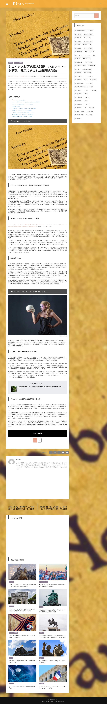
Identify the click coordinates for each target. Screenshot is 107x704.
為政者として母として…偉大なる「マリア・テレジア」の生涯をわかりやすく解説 (52, 611)
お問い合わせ (56, 699)
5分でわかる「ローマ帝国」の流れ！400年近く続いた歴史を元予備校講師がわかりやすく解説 (22, 610)
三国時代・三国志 (81, 65)
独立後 (92, 107)
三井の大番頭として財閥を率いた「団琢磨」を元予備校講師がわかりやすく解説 (21, 508)
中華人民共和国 (87, 69)
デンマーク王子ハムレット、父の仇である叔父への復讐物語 (26, 102)
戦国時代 (79, 93)
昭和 (86, 100)
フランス (42, 632)
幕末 (92, 86)
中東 (78, 69)
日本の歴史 (79, 97)
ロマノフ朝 (79, 62)
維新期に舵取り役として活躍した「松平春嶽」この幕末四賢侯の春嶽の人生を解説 (53, 508)
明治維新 (79, 100)
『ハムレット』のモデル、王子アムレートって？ (23, 112)
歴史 (87, 104)
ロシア (78, 58)
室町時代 (89, 83)
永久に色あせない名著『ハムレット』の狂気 (22, 116)
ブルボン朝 (79, 51)
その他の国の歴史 (81, 30)
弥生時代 (94, 90)
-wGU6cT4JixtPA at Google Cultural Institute (34, 224)
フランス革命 (88, 48)
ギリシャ (79, 41)
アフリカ (79, 34)
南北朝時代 (88, 72)
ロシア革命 (87, 58)
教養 (86, 93)
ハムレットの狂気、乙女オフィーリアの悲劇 (22, 104)
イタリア (11, 606)
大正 (86, 79)
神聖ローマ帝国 (80, 111)
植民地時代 (79, 104)
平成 (86, 90)
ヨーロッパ (79, 55)
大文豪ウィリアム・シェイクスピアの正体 (22, 110)
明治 (87, 97)
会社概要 (50, 699)
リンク (48, 226)
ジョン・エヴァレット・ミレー (15, 224)
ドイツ (41, 607)
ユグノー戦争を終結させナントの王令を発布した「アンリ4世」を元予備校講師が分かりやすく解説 (52, 636)
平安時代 (79, 90)
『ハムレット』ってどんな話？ (19, 100)
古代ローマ (90, 76)
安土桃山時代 (80, 83)
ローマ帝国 (89, 62)
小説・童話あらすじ (82, 86)
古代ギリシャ (80, 76)
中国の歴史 (92, 65)
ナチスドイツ (87, 44)
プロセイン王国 (90, 51)
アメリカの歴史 (89, 34)
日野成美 (18, 459)
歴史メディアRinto (12, 76)
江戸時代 (79, 107)
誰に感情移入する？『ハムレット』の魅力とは (23, 114)
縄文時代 (91, 111)
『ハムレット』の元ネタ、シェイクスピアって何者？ (24, 108)
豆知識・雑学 (80, 115)
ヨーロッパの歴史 (18, 62)
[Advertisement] (37, 484)
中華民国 (79, 72)
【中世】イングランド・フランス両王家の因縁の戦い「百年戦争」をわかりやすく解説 (22, 585)
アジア (91, 30)
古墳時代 (79, 79)
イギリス (11, 62)
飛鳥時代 (79, 118)
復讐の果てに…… (16, 106)
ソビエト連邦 (88, 41)
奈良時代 (94, 79)
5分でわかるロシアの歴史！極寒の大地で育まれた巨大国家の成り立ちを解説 (52, 585)
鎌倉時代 (89, 115)
